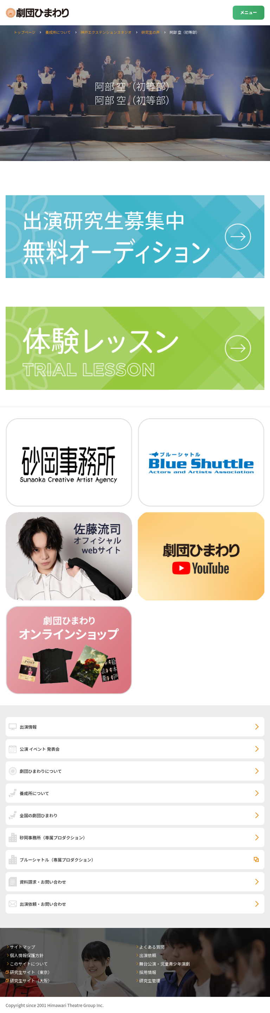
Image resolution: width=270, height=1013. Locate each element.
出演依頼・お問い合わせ (43, 904)
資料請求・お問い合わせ (43, 882)
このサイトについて (29, 964)
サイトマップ (22, 947)
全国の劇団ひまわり (39, 815)
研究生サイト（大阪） (31, 980)
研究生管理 (149, 980)
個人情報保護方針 (27, 955)
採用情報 (147, 972)
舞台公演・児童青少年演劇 (164, 964)
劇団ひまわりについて (41, 771)
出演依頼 (147, 955)
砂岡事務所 (53, 837)
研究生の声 (150, 32)
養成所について (58, 32)
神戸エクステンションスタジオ (106, 32)
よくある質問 (152, 947)
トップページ (25, 32)
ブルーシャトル (58, 860)
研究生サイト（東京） (31, 972)
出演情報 (28, 727)
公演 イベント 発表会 (39, 749)
